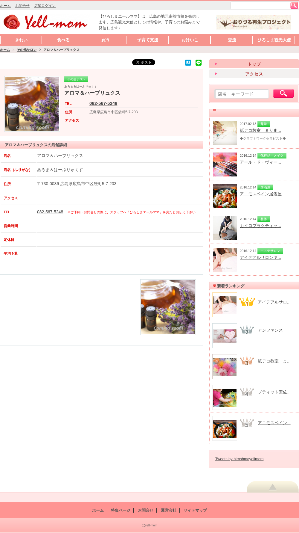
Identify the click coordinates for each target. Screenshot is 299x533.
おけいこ (189, 39)
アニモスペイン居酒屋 (261, 193)
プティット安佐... (274, 391)
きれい (21, 39)
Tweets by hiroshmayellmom (239, 459)
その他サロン (26, 50)
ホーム (5, 5)
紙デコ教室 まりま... (260, 130)
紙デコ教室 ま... (274, 361)
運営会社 (168, 510)
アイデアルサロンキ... (260, 257)
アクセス (254, 74)
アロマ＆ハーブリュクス (92, 93)
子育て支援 (147, 39)
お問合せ (22, 5)
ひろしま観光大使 (274, 39)
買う (105, 39)
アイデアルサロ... (274, 302)
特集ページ (120, 510)
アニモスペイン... (274, 422)
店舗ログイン (45, 5)
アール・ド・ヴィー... (260, 162)
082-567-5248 (103, 103)
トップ (254, 64)
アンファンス (270, 330)
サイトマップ (195, 510)
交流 (232, 39)
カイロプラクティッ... (260, 225)
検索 (294, 5)
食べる (63, 39)
